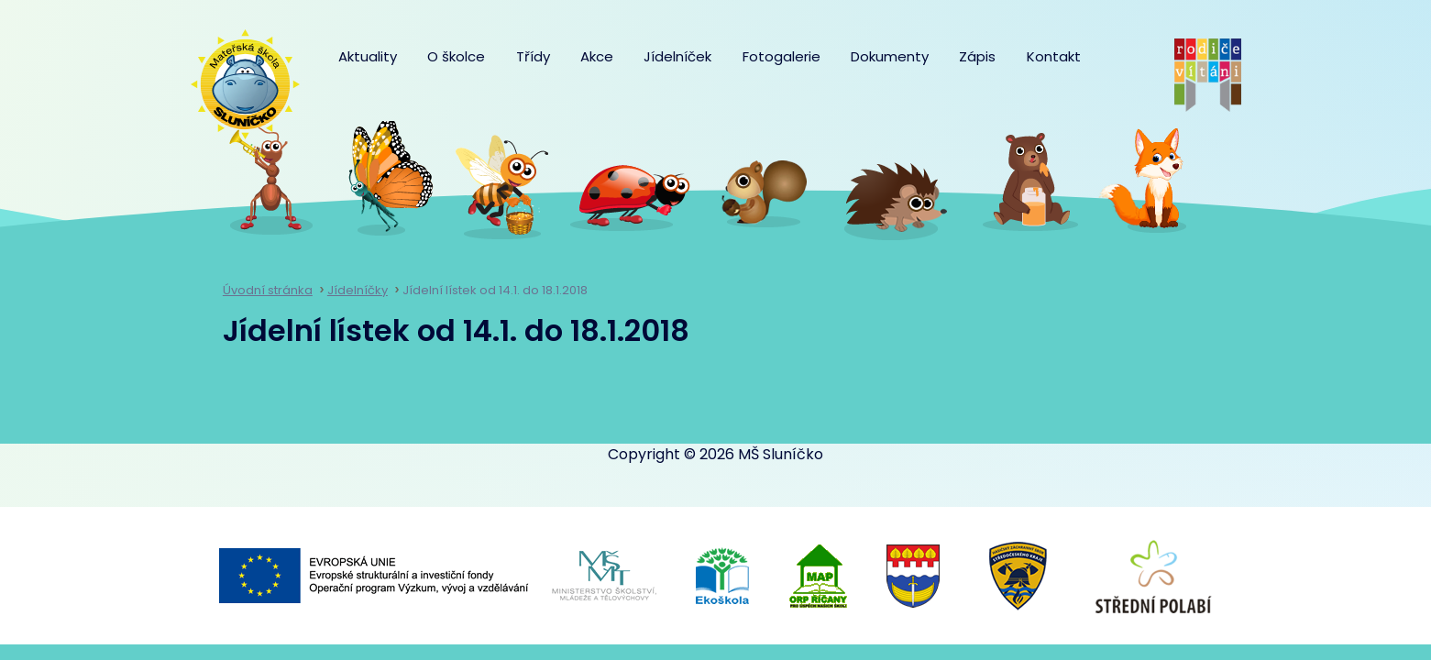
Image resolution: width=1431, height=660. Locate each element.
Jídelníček (677, 56)
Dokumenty (890, 56)
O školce (456, 56)
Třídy (533, 56)
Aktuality (367, 56)
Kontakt (1054, 56)
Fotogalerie (781, 56)
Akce (596, 56)
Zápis (977, 56)
